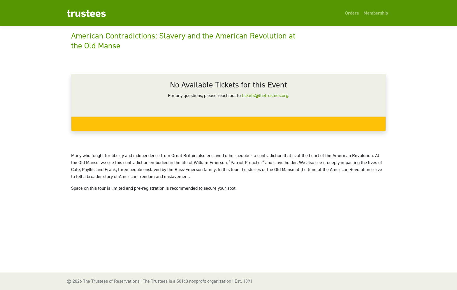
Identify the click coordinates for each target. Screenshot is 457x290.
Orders (352, 13)
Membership (375, 13)
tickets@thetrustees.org (265, 95)
